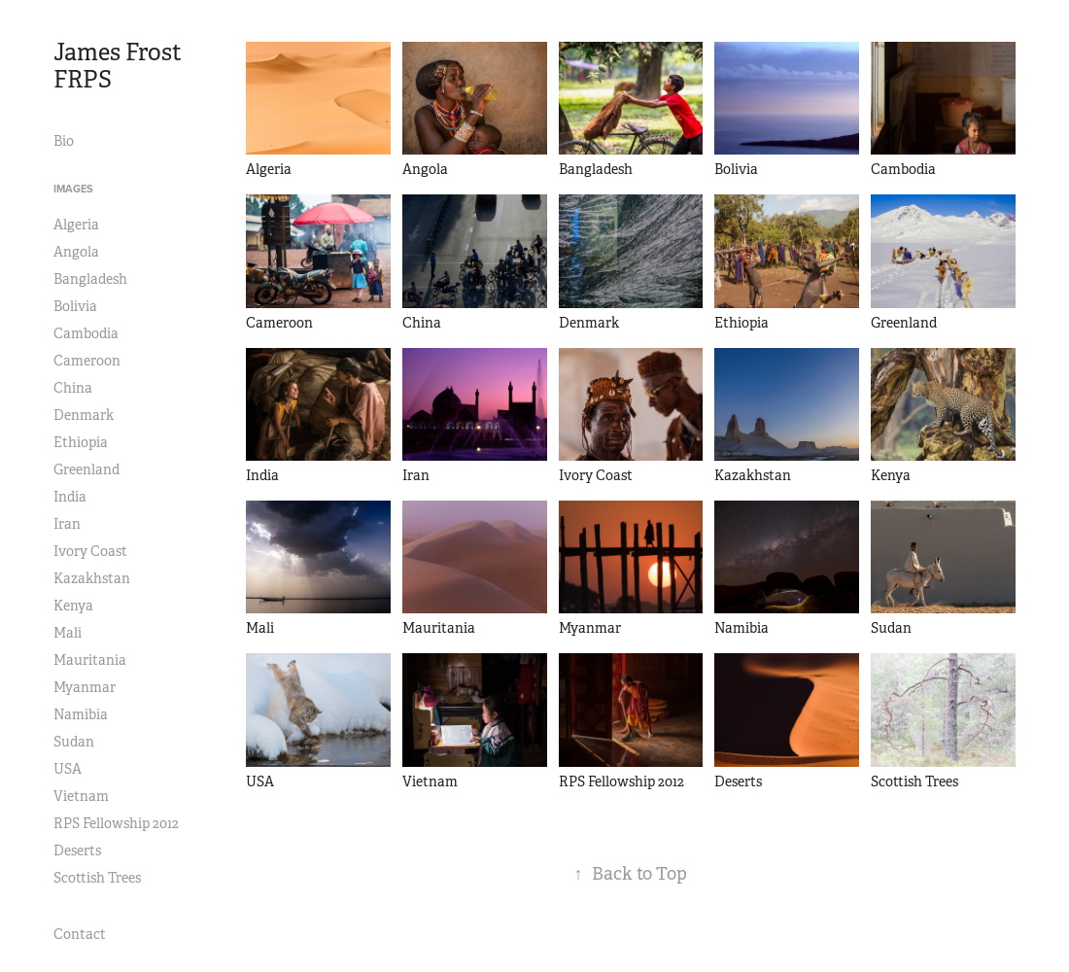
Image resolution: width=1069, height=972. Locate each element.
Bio (63, 141)
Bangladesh (90, 279)
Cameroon (87, 360)
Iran (67, 524)
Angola (76, 251)
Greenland (86, 469)
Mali (67, 633)
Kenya (73, 605)
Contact (79, 934)
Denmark (83, 415)
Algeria (76, 224)
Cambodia (86, 333)
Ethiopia (80, 442)
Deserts (77, 850)
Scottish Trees (97, 877)
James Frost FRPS (120, 66)
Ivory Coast (90, 551)
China (72, 388)
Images (73, 188)
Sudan (73, 741)
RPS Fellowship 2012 (116, 823)
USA (67, 769)
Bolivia (75, 306)
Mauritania (89, 660)
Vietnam (81, 796)
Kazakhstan (91, 578)
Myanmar (84, 687)
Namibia (80, 714)
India (69, 496)
